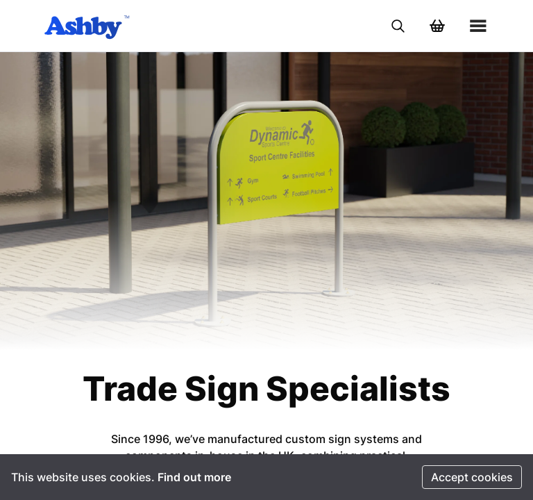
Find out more (194, 477)
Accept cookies (472, 477)
